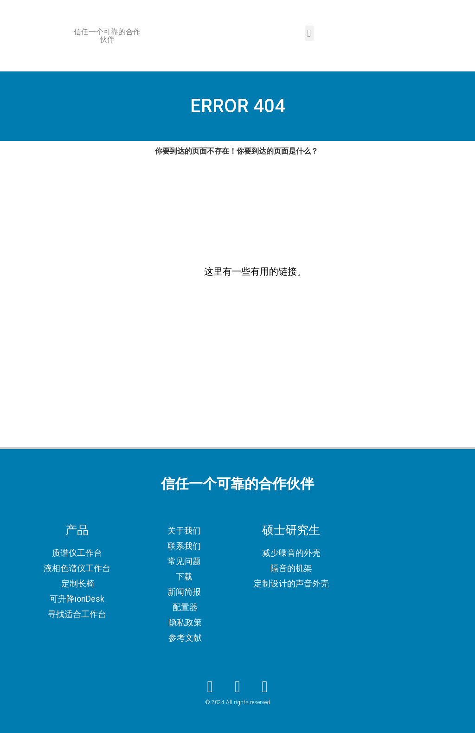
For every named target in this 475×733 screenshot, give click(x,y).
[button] (309, 33)
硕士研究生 (291, 530)
